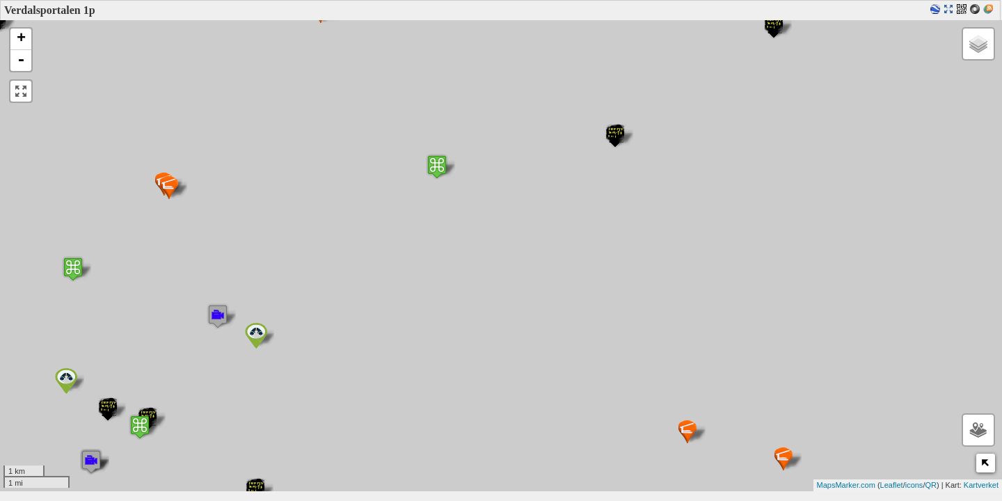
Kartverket (981, 485)
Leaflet (891, 485)
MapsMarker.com (846, 485)
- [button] (21, 60)
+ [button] (21, 39)
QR (931, 485)
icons (914, 485)
